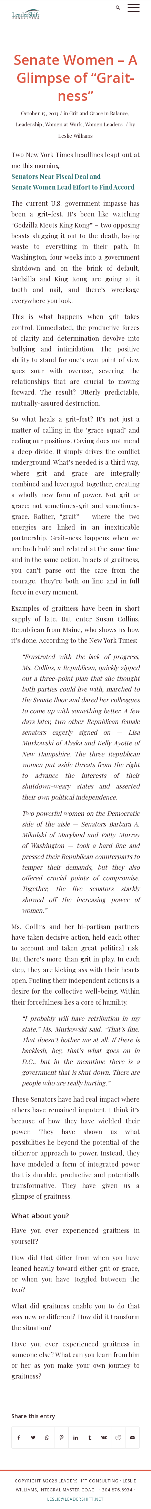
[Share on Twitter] (33, 1437)
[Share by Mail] (132, 1437)
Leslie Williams (75, 135)
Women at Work (63, 124)
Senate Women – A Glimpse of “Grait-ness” (75, 77)
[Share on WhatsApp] (47, 1437)
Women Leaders (104, 124)
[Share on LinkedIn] (75, 1437)
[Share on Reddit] (118, 1437)
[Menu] (130, 7)
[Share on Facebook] (19, 1437)
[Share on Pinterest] (61, 1437)
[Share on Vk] (104, 1437)
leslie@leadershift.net (75, 1499)
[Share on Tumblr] (90, 1437)
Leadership (29, 124)
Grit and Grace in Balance (98, 113)
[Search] (115, 7)
